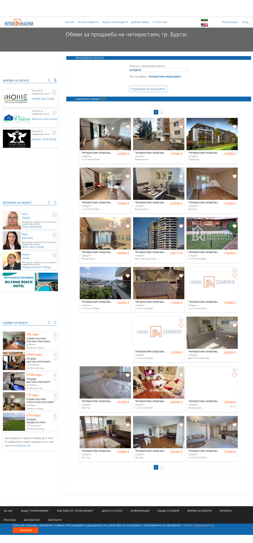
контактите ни (21, 445)
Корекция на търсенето (148, 89)
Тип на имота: (138, 76)
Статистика (160, 22)
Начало (69, 22)
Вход (245, 22)
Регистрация (230, 22)
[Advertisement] (126, 8)
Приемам (25, 530)
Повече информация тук (198, 525)
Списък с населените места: (147, 66)
